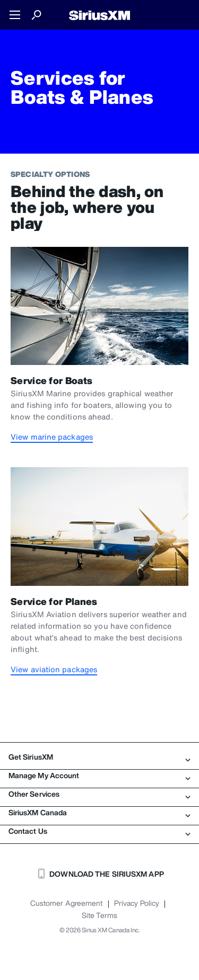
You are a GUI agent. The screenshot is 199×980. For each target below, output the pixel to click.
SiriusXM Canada (99, 812)
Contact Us (99, 831)
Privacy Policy (136, 903)
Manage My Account (99, 775)
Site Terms (99, 915)
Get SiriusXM (99, 757)
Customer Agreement (66, 903)
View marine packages (52, 436)
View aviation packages (54, 669)
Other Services (99, 794)
